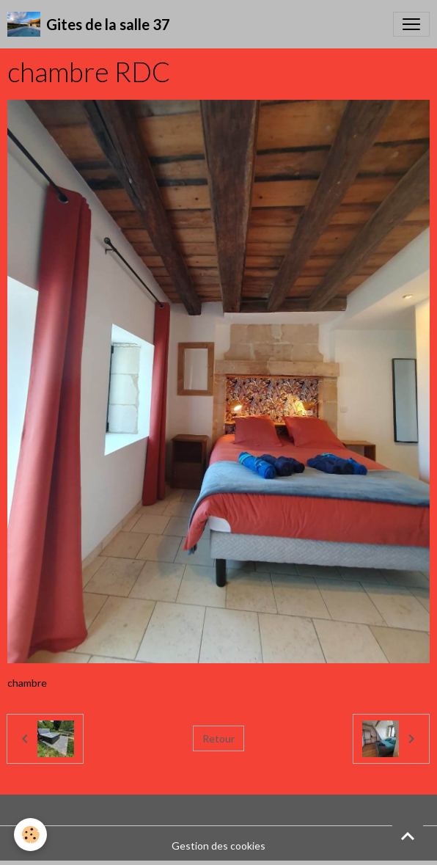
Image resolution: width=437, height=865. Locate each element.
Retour (218, 738)
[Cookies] (31, 834)
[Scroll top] (407, 835)
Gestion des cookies (218, 845)
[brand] (88, 24)
